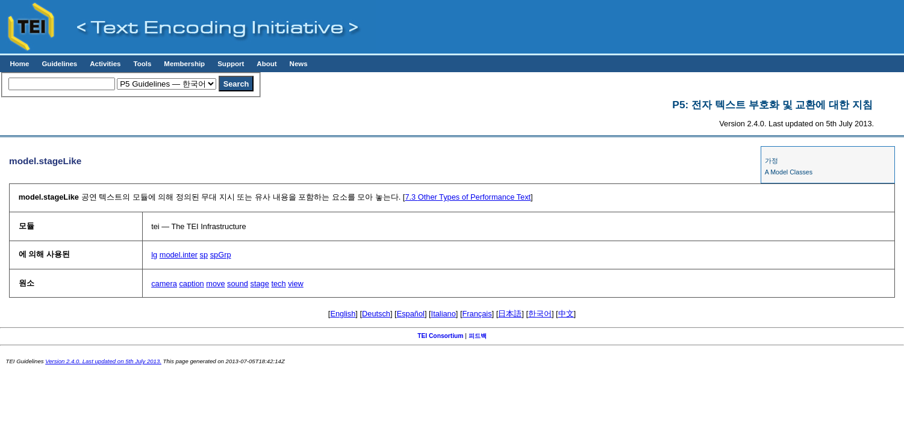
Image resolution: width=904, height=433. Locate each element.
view (296, 283)
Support (230, 63)
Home (19, 63)
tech (278, 283)
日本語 (510, 313)
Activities (105, 63)
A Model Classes (788, 172)
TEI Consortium (440, 336)
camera (164, 283)
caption (191, 283)
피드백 (478, 336)
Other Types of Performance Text (468, 196)
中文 (566, 313)
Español (411, 313)
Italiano (443, 313)
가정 (771, 160)
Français (477, 313)
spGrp (220, 254)
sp (204, 254)
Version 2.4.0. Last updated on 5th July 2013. (103, 361)
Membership (184, 63)
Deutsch (376, 313)
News (299, 63)
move (215, 283)
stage (260, 283)
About (266, 63)
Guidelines (59, 63)
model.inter (179, 254)
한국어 (540, 313)
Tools (142, 63)
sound (237, 283)
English (342, 313)
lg (154, 254)
